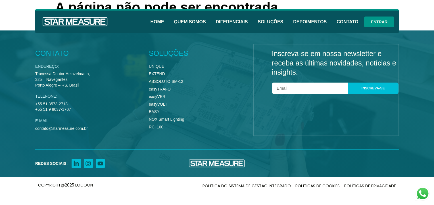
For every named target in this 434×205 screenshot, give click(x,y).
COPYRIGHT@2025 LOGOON (65, 186)
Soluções (270, 21)
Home (157, 21)
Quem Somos (190, 21)
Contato (347, 21)
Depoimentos (310, 21)
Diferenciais (232, 21)
